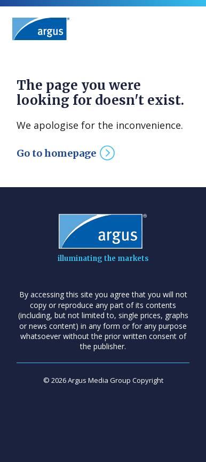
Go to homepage (56, 153)
